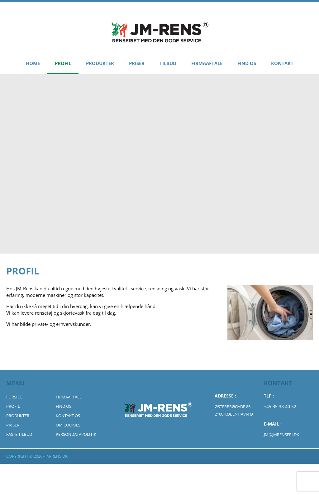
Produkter (100, 63)
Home (33, 63)
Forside (14, 397)
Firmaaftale (206, 63)
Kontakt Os (68, 415)
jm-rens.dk (56, 456)
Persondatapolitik (76, 434)
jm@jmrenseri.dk (281, 434)
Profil (63, 63)
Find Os (246, 63)
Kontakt (282, 63)
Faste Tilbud (19, 434)
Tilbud (168, 63)
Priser (137, 63)
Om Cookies (68, 425)
